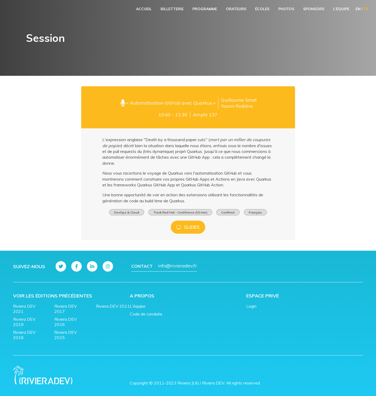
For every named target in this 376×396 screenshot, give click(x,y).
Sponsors (313, 9)
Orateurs (236, 9)
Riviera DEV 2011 (113, 306)
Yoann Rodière (237, 106)
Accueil (144, 9)
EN (358, 9)
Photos (286, 9)
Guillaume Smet (239, 100)
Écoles (262, 9)
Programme (204, 9)
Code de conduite (146, 314)
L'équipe (341, 9)
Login (251, 306)
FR (366, 9)
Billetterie (172, 9)
